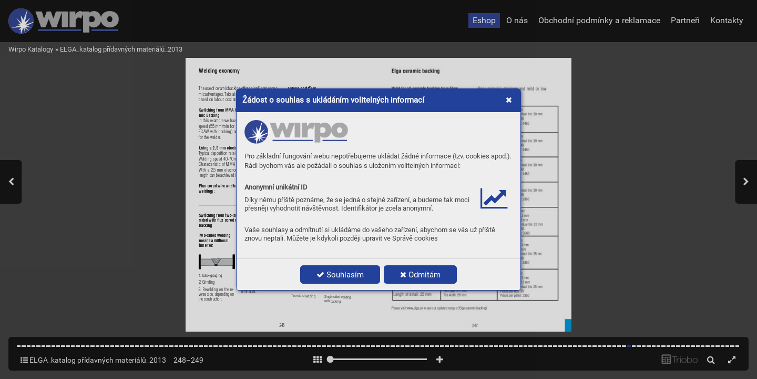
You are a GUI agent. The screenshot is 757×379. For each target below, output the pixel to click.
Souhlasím (340, 275)
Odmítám (420, 275)
